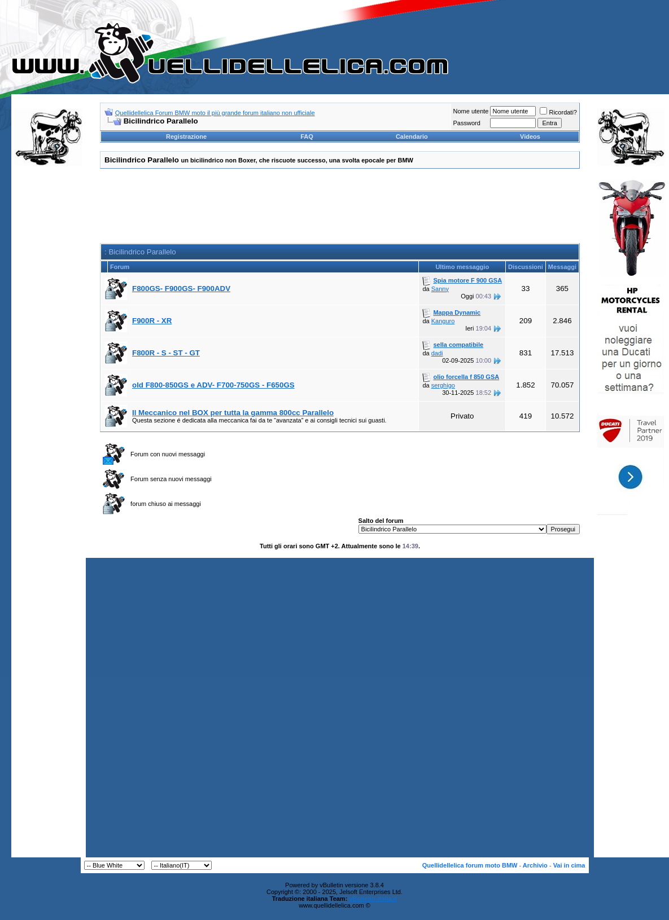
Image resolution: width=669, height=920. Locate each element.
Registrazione (186, 136)
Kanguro (443, 321)
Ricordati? (558, 112)
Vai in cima (569, 865)
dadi (437, 353)
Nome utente (470, 111)
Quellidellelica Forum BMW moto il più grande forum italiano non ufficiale (215, 112)
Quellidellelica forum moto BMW (470, 865)
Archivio (535, 865)
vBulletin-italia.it (373, 898)
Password (466, 123)
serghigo (443, 385)
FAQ (306, 136)
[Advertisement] (48, 346)
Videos (530, 136)
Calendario (412, 136)
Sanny (440, 288)
